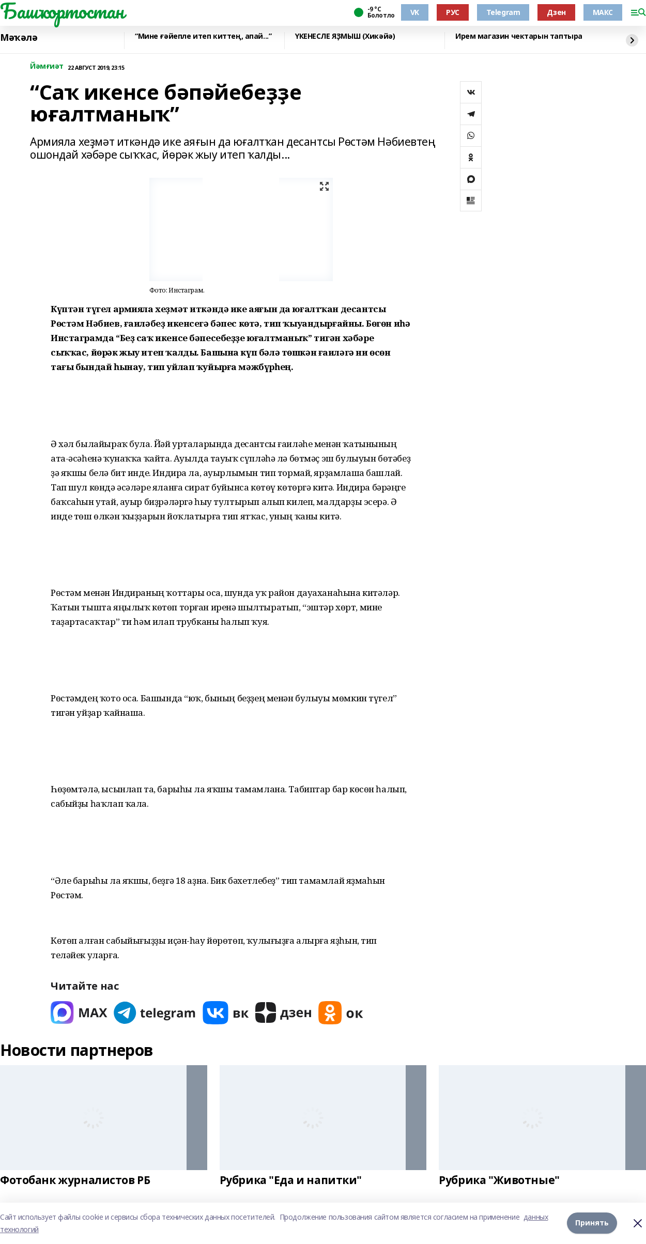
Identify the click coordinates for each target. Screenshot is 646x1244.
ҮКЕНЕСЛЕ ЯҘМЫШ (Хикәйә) (345, 36)
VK (414, 12)
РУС (452, 12)
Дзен (556, 12)
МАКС (603, 12)
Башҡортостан (62, 11)
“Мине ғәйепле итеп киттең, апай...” (203, 36)
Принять (592, 1223)
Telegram (503, 12)
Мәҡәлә (18, 37)
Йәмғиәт (47, 66)
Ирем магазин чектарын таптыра (518, 36)
